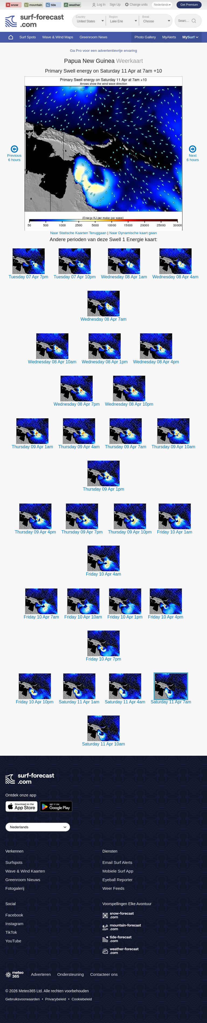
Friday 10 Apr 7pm (103, 659)
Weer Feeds (113, 888)
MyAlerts (169, 37)
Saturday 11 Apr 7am (171, 702)
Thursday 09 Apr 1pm (103, 489)
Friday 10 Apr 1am (174, 532)
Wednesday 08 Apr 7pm (76, 404)
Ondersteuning (70, 974)
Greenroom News (93, 37)
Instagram (14, 923)
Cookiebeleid (82, 999)
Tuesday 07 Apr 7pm (28, 277)
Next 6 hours (193, 153)
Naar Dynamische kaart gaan (133, 233)
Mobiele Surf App (117, 871)
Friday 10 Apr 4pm (165, 617)
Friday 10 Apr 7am (41, 617)
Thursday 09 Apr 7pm (82, 532)
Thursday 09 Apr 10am (173, 446)
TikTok (11, 932)
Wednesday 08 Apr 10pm (129, 404)
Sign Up (115, 4)
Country (80, 16)
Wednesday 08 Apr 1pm (104, 362)
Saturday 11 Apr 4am (125, 702)
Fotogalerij (14, 888)
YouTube (13, 941)
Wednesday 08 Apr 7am (103, 319)
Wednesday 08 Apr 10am (52, 362)
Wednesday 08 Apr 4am (175, 277)
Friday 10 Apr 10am (83, 617)
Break (145, 16)
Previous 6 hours (14, 153)
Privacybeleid (55, 999)
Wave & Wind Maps (57, 37)
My (190, 37)
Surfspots (13, 862)
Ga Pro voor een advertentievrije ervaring (103, 51)
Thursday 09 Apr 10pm (130, 532)
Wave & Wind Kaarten (25, 871)
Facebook (14, 915)
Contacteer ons (104, 974)
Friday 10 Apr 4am (103, 574)
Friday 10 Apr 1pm (125, 617)
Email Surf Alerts (117, 862)
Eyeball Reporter (117, 879)
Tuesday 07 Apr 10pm (75, 277)
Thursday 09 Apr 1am (32, 446)
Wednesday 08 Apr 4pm (156, 362)
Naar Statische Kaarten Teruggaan (78, 233)
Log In (101, 4)
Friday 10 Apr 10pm (35, 702)
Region (113, 16)
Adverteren (41, 974)
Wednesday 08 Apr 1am (124, 277)
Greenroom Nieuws (22, 879)
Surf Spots (27, 37)
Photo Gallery (145, 37)
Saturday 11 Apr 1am (79, 702)
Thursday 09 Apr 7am (125, 446)
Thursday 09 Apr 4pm (35, 532)
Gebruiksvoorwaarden (22, 999)
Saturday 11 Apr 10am (103, 744)
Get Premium (189, 4)
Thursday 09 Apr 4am (79, 446)
